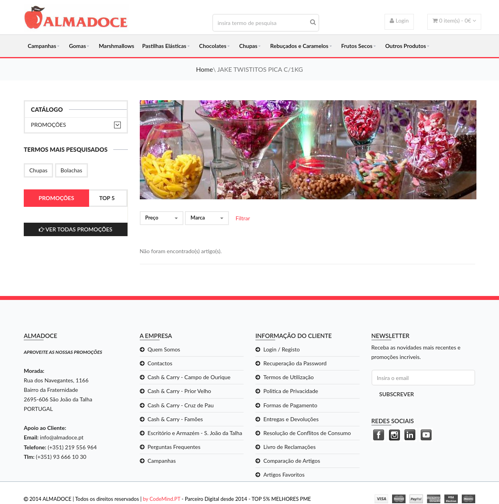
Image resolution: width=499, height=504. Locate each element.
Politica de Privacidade (290, 391)
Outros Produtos (405, 45)
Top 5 (106, 198)
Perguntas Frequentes (174, 446)
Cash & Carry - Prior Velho (179, 391)
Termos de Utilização (288, 377)
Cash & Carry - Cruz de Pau (181, 405)
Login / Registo (281, 349)
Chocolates (213, 45)
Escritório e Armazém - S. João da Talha (195, 433)
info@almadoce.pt (62, 437)
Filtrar (243, 218)
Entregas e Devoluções (291, 419)
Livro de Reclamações (289, 446)
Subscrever (396, 394)
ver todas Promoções (75, 229)
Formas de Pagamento (290, 405)
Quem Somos (164, 349)
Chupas (248, 45)
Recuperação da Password (295, 363)
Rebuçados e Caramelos (299, 45)
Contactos (160, 363)
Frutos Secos (357, 45)
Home (204, 69)
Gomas (77, 45)
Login (399, 20)
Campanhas (42, 45)
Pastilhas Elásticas (164, 45)
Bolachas (71, 170)
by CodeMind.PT (162, 499)
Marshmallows (116, 45)
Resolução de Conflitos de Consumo (307, 433)
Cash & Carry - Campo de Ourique (189, 377)
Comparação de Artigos (291, 460)
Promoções (48, 125)
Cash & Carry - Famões (175, 419)
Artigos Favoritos (284, 474)
